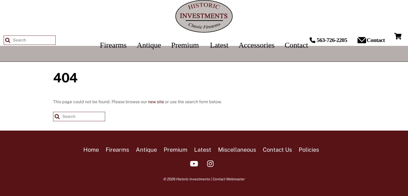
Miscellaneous (237, 149)
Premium (175, 149)
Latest (202, 149)
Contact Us (277, 149)
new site (156, 101)
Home (91, 149)
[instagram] (212, 163)
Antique (146, 149)
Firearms (117, 149)
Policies (309, 149)
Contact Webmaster (229, 179)
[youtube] (195, 163)
